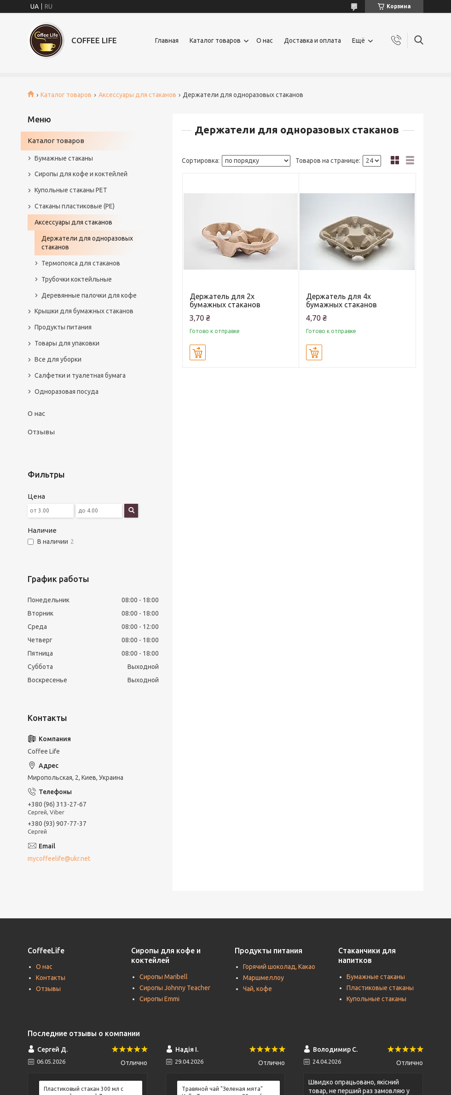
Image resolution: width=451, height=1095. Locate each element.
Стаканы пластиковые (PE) (75, 206)
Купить (198, 352)
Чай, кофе (257, 988)
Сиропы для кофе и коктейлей (81, 174)
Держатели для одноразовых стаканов (87, 243)
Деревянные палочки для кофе (89, 295)
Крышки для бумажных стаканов (84, 311)
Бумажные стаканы (64, 158)
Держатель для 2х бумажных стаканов (225, 300)
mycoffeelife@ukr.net (59, 858)
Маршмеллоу (263, 977)
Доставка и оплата (312, 40)
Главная (167, 40)
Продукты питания (63, 327)
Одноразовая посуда (66, 391)
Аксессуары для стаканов (137, 94)
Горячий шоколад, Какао (279, 966)
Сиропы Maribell (163, 976)
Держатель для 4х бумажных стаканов (341, 300)
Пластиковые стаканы (380, 987)
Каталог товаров (215, 40)
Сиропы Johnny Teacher (174, 987)
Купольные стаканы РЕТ (71, 190)
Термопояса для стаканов (80, 263)
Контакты (50, 977)
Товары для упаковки (67, 343)
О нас (264, 40)
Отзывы (41, 432)
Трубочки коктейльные (76, 279)
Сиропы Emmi (159, 999)
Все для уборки (58, 359)
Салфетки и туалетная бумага (80, 375)
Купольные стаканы (376, 999)
